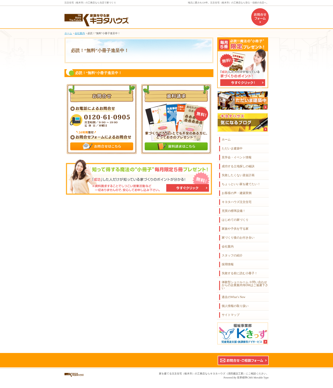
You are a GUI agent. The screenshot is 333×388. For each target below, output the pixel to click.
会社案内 (228, 246)
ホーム (226, 139)
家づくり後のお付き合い (238, 237)
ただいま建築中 (232, 148)
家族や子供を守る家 (235, 228)
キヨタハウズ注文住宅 (237, 202)
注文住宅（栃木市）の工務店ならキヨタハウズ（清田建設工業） (209, 373)
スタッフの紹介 (232, 255)
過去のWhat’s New (234, 297)
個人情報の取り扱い (235, 306)
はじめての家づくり (235, 219)
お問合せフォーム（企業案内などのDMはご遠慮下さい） (260, 17)
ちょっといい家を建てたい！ (241, 184)
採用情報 (228, 264)
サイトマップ (231, 314)
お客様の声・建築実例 (237, 193)
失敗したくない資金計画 (238, 175)
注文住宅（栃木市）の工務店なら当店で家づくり (90, 2)
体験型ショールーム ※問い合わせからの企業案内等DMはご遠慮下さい (245, 285)
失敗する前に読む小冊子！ (239, 273)
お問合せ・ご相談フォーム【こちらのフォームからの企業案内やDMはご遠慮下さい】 (243, 360)
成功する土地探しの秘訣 (238, 166)
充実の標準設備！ (234, 210)
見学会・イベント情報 (237, 157)
